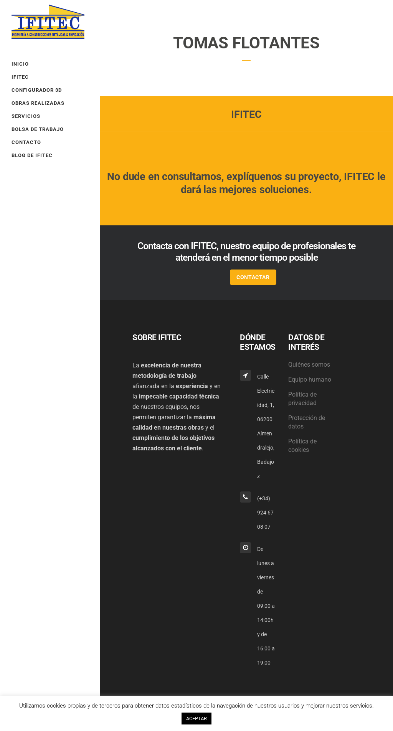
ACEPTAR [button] (196, 718)
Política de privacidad (302, 399)
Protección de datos (306, 422)
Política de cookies (302, 445)
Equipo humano (309, 379)
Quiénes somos (309, 364)
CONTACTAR (252, 277)
